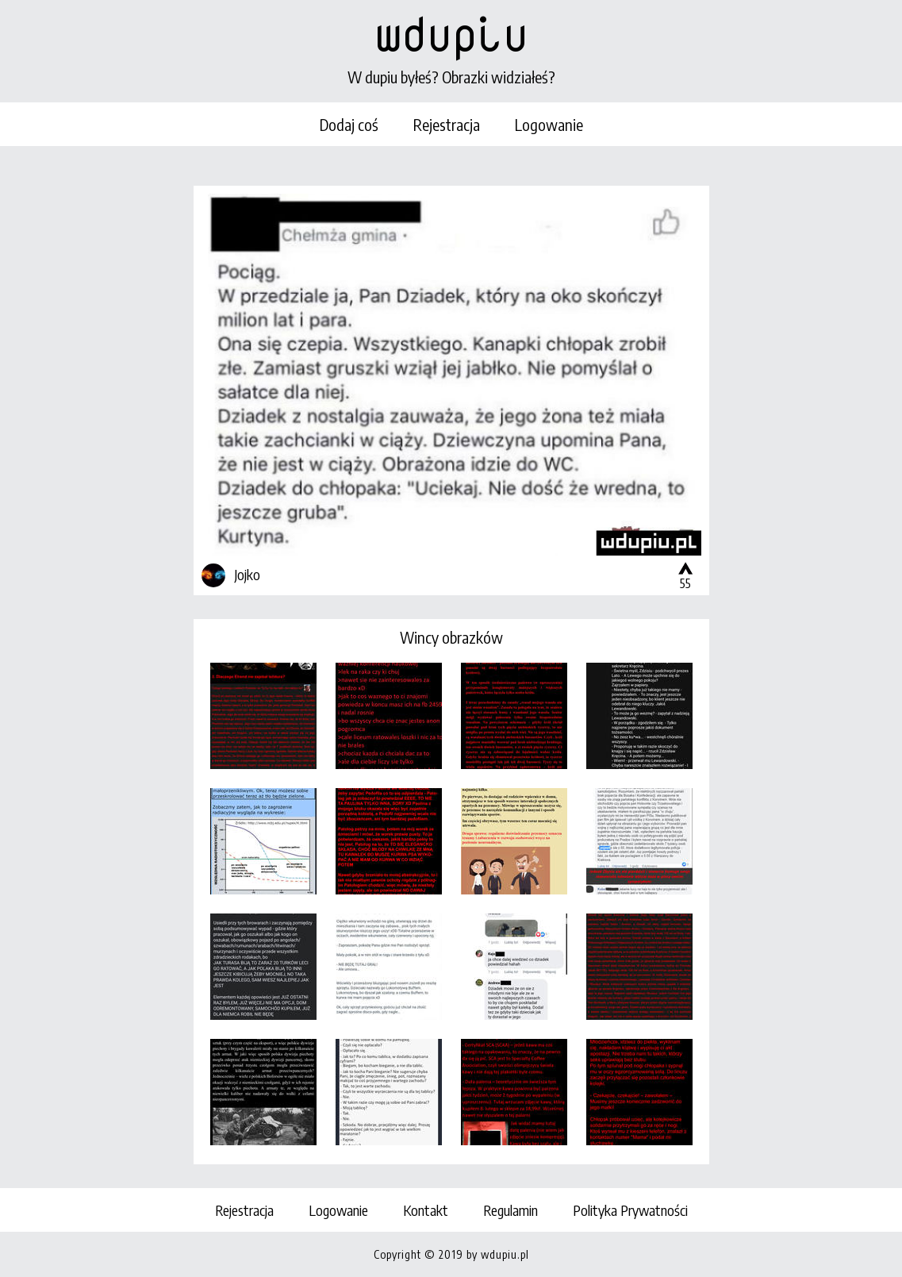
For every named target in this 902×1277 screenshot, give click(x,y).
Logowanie (549, 124)
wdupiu (451, 33)
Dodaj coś (349, 124)
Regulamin (510, 1210)
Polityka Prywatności (630, 1210)
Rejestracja (446, 124)
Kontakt (425, 1210)
